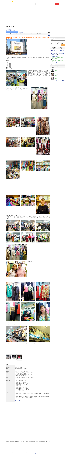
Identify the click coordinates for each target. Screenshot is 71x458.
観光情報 (53, 67)
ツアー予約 (61, 38)
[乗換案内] (20, 400)
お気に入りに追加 (21, 32)
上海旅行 (24, 452)
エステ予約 (57, 38)
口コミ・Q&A (24, 33)
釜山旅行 (11, 452)
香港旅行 (17, 452)
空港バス (54, 48)
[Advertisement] (35, 7)
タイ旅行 (28, 452)
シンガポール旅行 (58, 452)
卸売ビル (13, 29)
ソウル (7, 29)
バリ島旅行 (41, 452)
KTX (61, 48)
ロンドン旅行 (53, 452)
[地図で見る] (16, 400)
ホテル (58, 66)
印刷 (49, 35)
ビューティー (53, 66)
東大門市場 (9, 29)
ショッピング (62, 64)
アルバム (31, 33)
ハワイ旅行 (45, 452)
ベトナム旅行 (32, 452)
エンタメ (62, 66)
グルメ (58, 64)
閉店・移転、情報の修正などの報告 (10, 30)
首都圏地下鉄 (61, 47)
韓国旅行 (7, 452)
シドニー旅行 (37, 452)
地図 (16, 33)
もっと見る (57, 62)
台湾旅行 (14, 452)
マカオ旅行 (21, 452)
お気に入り (39, 33)
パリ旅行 (48, 452)
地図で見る (63, 80)
